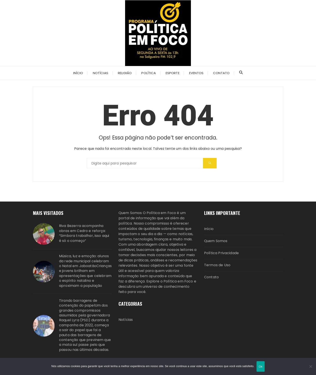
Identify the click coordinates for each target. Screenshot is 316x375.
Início (78, 73)
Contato (221, 73)
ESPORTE (173, 73)
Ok (260, 366)
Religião (125, 73)
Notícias (100, 73)
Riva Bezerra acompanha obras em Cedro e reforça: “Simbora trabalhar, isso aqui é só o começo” (84, 233)
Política (148, 73)
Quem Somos (216, 240)
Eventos (196, 73)
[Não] (310, 366)
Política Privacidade (221, 252)
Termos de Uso (217, 265)
